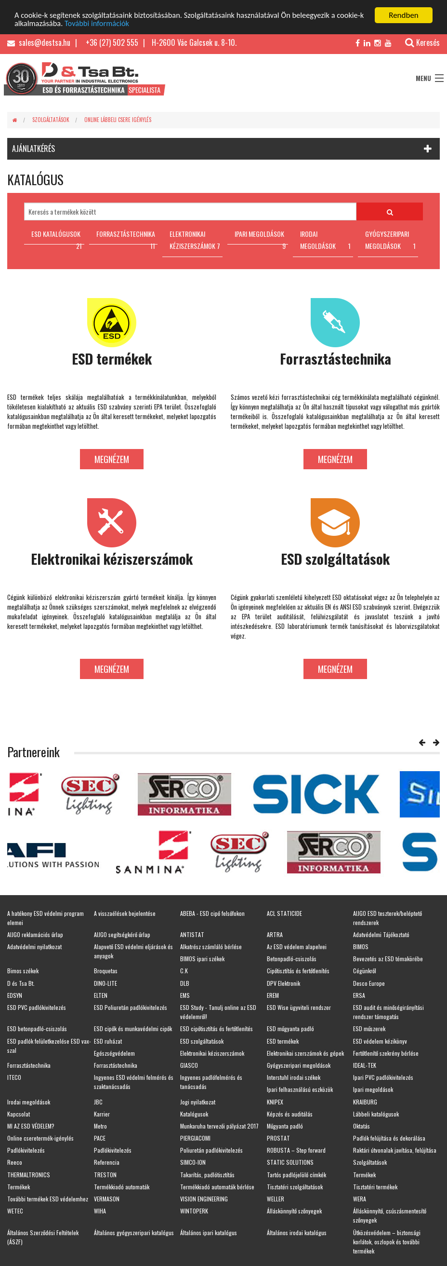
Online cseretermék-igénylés (40, 1138)
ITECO (14, 1077)
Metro (100, 1126)
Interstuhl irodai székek (293, 1077)
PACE (99, 1138)
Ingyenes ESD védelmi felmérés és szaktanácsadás (133, 1081)
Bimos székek (23, 971)
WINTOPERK (194, 1211)
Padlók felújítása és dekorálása (389, 1138)
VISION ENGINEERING (204, 1199)
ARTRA (275, 934)
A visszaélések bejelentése (125, 913)
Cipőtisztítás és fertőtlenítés (298, 971)
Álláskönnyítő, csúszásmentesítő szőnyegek (389, 1215)
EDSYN (14, 995)
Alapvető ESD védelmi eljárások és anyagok (133, 951)
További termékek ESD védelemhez (47, 1199)
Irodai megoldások (28, 1102)
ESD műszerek (369, 1028)
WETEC (15, 1211)
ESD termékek (283, 1041)
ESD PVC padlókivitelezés (36, 1007)
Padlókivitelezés (26, 1150)
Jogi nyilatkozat (197, 1102)
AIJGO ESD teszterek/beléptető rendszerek (387, 917)
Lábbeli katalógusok (376, 1114)
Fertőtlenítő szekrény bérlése (386, 1053)
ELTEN (100, 995)
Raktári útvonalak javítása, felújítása (394, 1150)
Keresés (417, 42)
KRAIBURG (365, 1102)
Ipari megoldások (373, 1089)
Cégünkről (364, 971)
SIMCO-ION (193, 1162)
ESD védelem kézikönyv (380, 1041)
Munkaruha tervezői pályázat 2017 (219, 1126)
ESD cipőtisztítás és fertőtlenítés (216, 1028)
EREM (273, 995)
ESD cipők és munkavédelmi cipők (133, 1028)
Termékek (364, 1175)
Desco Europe (369, 983)
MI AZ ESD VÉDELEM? (30, 1126)
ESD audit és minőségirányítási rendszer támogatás (388, 1012)
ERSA (359, 995)
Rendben (404, 15)
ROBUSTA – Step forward (296, 1150)
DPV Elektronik (283, 983)
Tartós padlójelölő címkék (296, 1175)
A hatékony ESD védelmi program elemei (45, 917)
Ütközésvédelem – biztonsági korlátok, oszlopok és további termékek (387, 1241)
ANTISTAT (192, 934)
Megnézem (111, 459)
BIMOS (360, 946)
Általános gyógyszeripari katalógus (134, 1232)
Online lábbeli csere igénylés (117, 119)
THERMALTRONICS (28, 1175)
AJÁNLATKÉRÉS (33, 148)
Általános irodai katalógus (297, 1232)
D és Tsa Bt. (21, 983)
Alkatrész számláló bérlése (211, 946)
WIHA (100, 1211)
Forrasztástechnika (29, 1065)
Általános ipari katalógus (208, 1232)
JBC (98, 1102)
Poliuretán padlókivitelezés (211, 1150)
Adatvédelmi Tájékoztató (381, 934)
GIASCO (189, 1065)
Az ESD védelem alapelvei (297, 946)
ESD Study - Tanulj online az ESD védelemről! (218, 1012)
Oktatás (361, 1126)
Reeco (14, 1162)
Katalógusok (194, 1114)
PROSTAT (278, 1138)
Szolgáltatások (50, 119)
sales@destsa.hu (38, 42)
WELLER (275, 1199)
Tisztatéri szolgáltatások (295, 1187)
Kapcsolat (18, 1114)
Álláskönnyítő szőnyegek (294, 1211)
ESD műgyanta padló (290, 1028)
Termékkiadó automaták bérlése (217, 1187)
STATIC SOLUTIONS (290, 1162)
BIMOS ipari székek (202, 958)
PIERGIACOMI (195, 1138)
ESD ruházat (108, 1041)
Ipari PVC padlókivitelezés (383, 1077)
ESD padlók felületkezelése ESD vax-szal (49, 1045)
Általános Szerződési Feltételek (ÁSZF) (43, 1237)
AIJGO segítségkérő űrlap (122, 934)
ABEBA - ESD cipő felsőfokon (212, 913)
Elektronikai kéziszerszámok (212, 1053)
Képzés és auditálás (290, 1114)
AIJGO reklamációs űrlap (35, 934)
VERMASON (106, 1199)
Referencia (106, 1162)
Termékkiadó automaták (121, 1187)
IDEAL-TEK (364, 1065)
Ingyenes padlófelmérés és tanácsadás (211, 1081)
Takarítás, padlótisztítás (207, 1175)
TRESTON (105, 1175)
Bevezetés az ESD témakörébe (388, 958)
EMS (185, 995)
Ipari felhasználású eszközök (300, 1089)
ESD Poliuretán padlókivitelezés (130, 1007)
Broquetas (106, 971)
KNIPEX (275, 1102)
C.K (184, 971)
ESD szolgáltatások (202, 1041)
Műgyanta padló (285, 1126)
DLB (184, 983)
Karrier (102, 1114)
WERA (359, 1199)
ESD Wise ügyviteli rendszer (299, 1007)
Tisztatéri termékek (375, 1187)
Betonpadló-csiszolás (291, 958)
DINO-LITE (105, 983)
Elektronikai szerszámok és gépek (305, 1053)
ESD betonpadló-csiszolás (37, 1028)
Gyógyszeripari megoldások (298, 1065)
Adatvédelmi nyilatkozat (34, 946)
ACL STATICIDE (284, 913)
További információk (129, 24)
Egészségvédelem (114, 1053)
